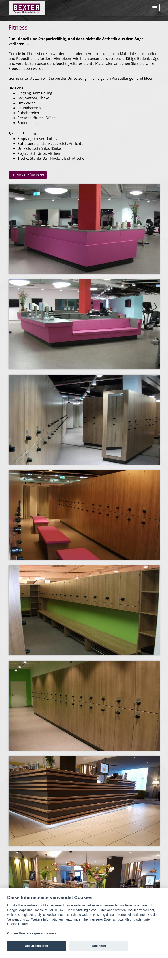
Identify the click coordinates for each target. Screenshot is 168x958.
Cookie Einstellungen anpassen (31, 933)
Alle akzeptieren (36, 945)
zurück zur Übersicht (27, 175)
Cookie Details (17, 924)
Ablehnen (99, 945)
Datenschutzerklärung (119, 919)
